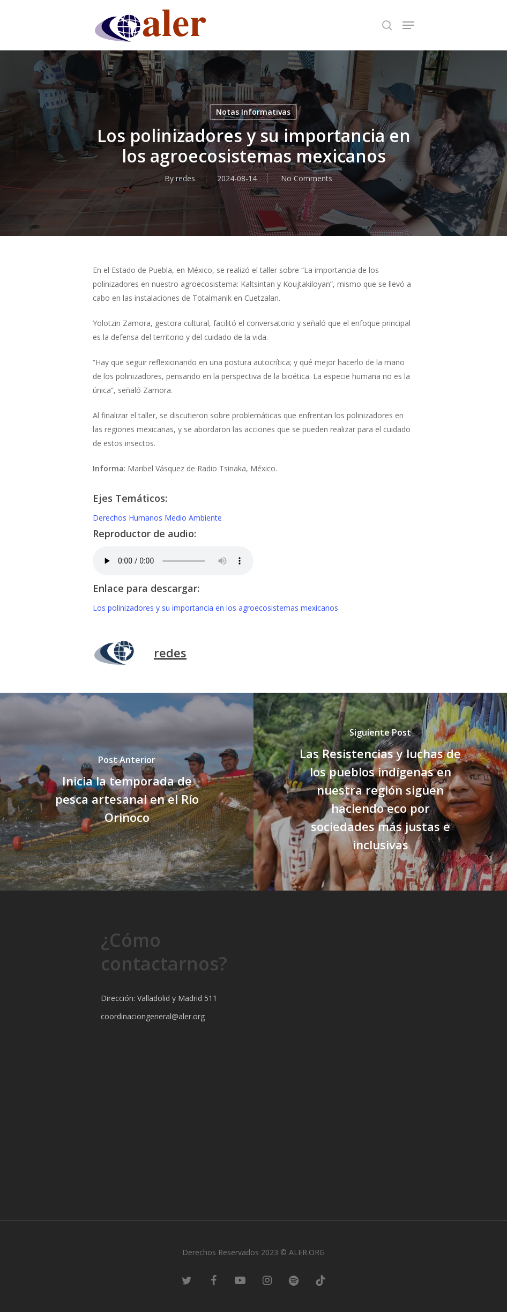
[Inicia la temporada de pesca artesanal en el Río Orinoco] (126, 792)
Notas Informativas (253, 112)
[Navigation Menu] (408, 25)
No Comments (306, 178)
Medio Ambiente (193, 518)
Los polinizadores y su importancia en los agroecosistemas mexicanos (215, 608)
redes (185, 178)
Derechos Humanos (129, 518)
